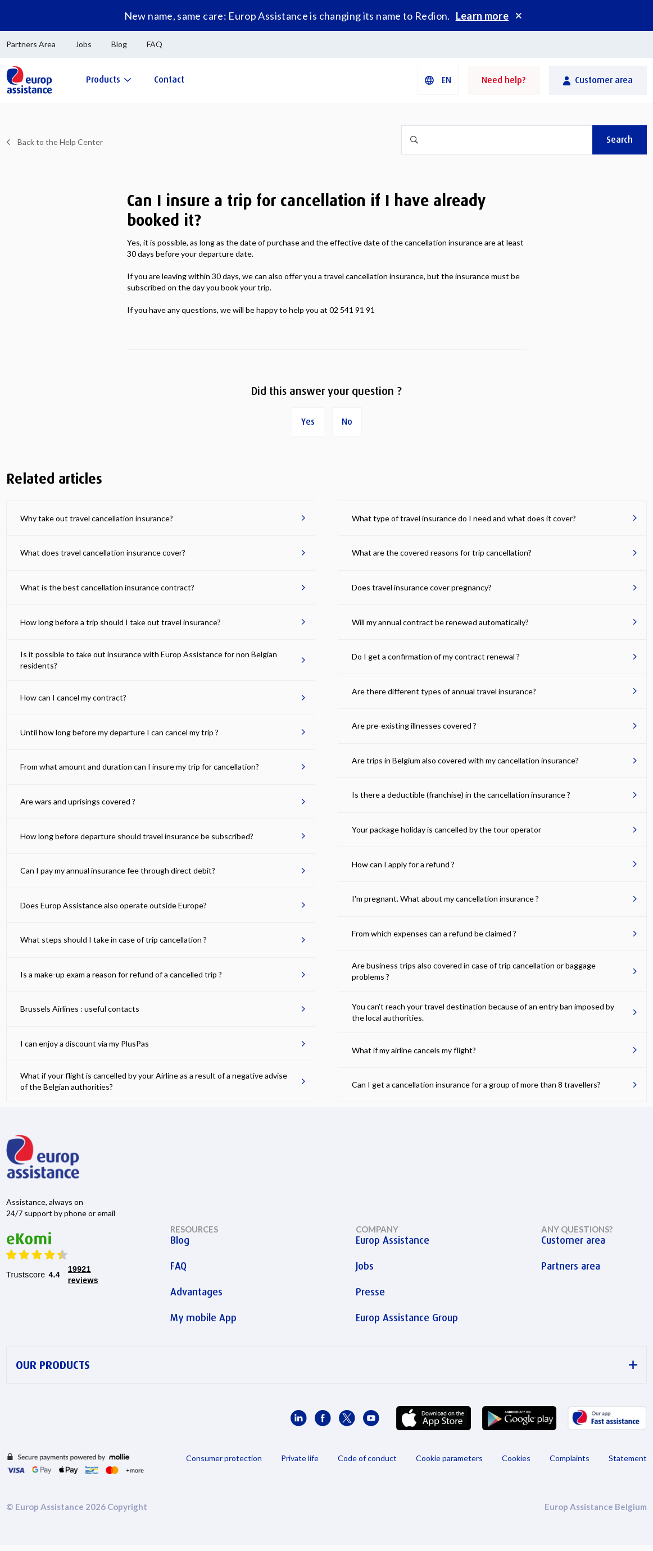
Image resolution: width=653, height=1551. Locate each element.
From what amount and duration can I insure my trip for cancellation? (139, 766)
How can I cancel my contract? (73, 697)
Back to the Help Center (60, 142)
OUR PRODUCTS (326, 1365)
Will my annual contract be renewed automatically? (440, 622)
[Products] (108, 79)
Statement (628, 1458)
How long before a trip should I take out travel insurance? (120, 622)
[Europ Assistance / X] (347, 1418)
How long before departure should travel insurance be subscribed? (136, 836)
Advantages (196, 1292)
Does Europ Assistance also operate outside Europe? (113, 905)
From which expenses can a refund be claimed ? (434, 933)
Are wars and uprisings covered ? (77, 801)
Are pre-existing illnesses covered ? (414, 725)
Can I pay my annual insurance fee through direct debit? (117, 870)
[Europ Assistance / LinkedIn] (299, 1418)
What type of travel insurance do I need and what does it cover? (464, 518)
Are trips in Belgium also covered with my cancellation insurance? (465, 760)
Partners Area (31, 44)
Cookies (516, 1458)
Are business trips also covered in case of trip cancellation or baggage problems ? (474, 971)
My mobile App (203, 1318)
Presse (370, 1292)
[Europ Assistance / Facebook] (323, 1418)
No (347, 421)
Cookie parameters (449, 1458)
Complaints (569, 1458)
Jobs (83, 44)
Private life (300, 1458)
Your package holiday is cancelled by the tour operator (446, 829)
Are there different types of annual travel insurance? (444, 691)
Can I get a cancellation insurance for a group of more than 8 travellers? (476, 1084)
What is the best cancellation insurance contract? (107, 587)
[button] (438, 80)
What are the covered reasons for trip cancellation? (442, 552)
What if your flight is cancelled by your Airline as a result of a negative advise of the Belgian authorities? (153, 1081)
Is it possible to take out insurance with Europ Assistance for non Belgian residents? (148, 659)
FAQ (154, 44)
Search (619, 139)
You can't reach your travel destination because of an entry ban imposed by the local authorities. (483, 1012)
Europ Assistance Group (407, 1318)
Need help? (504, 80)
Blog (119, 44)
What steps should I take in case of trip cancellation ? (113, 939)
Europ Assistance (392, 1240)
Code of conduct (367, 1458)
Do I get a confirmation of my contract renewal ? (436, 656)
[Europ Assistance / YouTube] (371, 1418)
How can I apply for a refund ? (403, 864)
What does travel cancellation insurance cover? (102, 552)
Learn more (482, 16)
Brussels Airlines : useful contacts (79, 1008)
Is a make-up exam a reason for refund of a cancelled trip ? (121, 974)
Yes (308, 421)
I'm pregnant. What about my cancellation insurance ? (445, 898)
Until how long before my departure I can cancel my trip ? (119, 732)
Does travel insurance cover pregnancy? (422, 587)
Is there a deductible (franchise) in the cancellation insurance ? (461, 794)
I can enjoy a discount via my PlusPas (84, 1043)
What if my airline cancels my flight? (414, 1050)
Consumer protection (224, 1458)
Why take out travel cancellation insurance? (96, 518)
